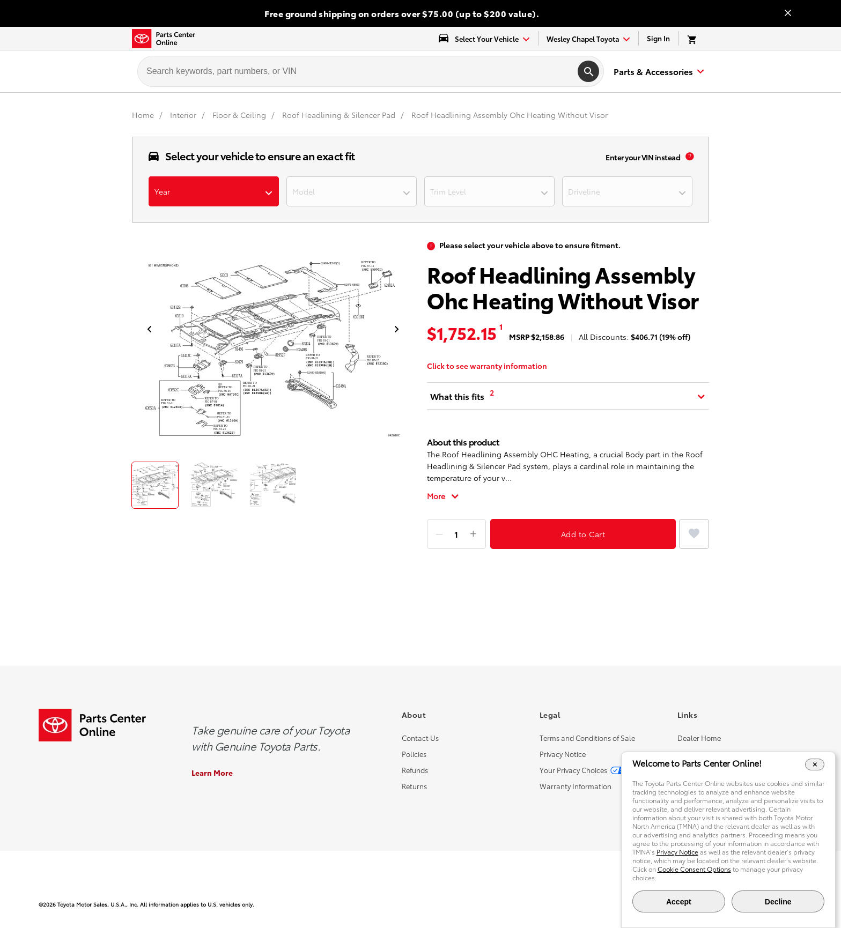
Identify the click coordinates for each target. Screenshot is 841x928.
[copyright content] (229, 904)
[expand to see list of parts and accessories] (657, 71)
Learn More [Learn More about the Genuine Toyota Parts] (212, 772)
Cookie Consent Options (694, 868)
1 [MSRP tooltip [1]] (501, 326)
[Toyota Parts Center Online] (163, 38)
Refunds (415, 770)
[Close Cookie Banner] (815, 764)
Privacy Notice (563, 754)
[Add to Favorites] (694, 534)
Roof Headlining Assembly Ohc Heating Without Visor (509, 114)
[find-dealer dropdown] (588, 38)
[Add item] (473, 533)
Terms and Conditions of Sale (587, 738)
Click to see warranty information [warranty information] (487, 365)
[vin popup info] (689, 157)
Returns (414, 786)
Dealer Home (699, 738)
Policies (414, 754)
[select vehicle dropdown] (484, 38)
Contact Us (420, 738)
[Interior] (184, 114)
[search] (588, 71)
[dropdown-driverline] (627, 191)
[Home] (144, 114)
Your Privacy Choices (573, 770)
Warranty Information (575, 786)
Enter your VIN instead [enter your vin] (643, 157)
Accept (678, 901)
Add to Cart (583, 534)
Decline (778, 901)
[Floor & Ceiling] (240, 114)
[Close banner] (788, 13)
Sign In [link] (658, 38)
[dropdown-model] (351, 191)
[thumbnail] (155, 485)
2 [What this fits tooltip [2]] (492, 392)
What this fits (457, 396)
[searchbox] (355, 71)
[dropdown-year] (214, 191)
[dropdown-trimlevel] (489, 191)
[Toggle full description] (443, 496)
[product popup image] (273, 350)
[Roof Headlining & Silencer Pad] (339, 114)
